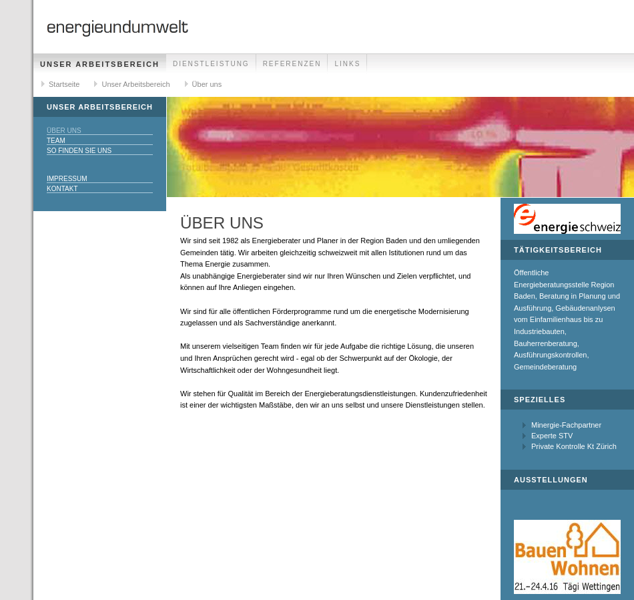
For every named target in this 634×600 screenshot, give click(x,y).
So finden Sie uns (79, 150)
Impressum (67, 178)
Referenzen (292, 63)
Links (347, 63)
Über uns (207, 84)
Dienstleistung (211, 63)
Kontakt (62, 188)
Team (56, 140)
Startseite (64, 84)
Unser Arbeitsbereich (100, 64)
